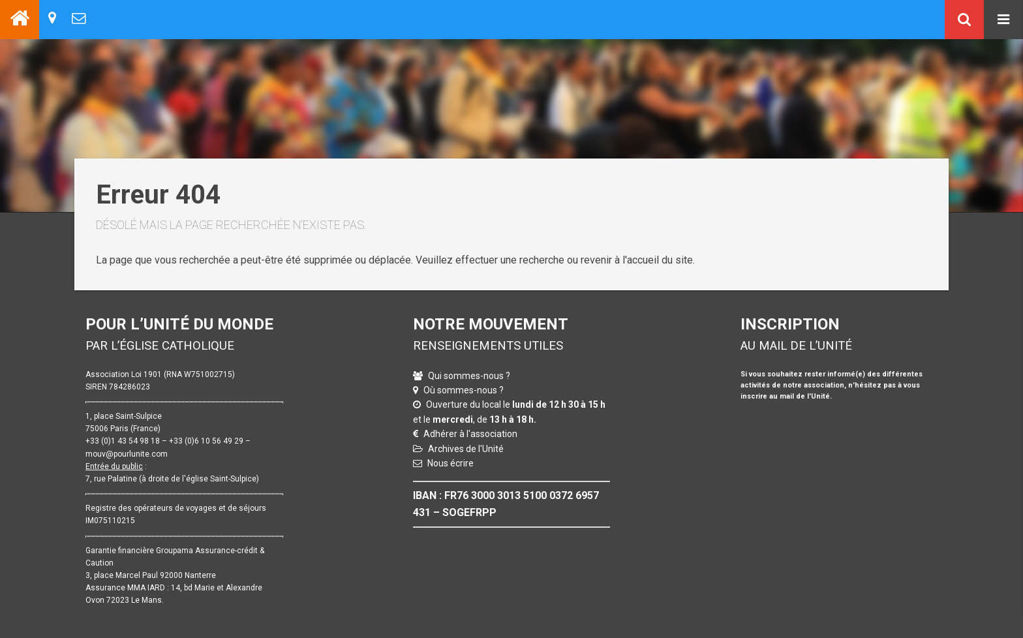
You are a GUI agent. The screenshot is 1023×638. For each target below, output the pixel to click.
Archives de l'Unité (466, 449)
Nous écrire (450, 463)
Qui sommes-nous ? (469, 376)
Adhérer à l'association (470, 434)
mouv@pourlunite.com (126, 454)
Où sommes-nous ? (463, 390)
